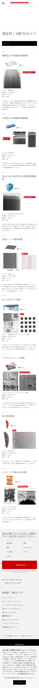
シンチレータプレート (9, 623)
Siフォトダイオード (8, 598)
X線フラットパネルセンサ (10, 609)
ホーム (4, 636)
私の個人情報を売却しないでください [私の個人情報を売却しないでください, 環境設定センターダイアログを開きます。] (18, 678)
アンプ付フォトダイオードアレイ (13, 605)
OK (19, 682)
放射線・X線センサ (12, 592)
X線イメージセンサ (8, 612)
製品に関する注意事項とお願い (11, 580)
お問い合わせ (19, 644)
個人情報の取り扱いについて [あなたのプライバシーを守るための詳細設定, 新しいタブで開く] (26, 673)
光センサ (16, 636)
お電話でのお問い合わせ (11, 583)
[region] (19, 667)
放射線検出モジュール (9, 627)
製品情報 (9, 636)
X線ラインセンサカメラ (10, 620)
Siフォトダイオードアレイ (10, 601)
